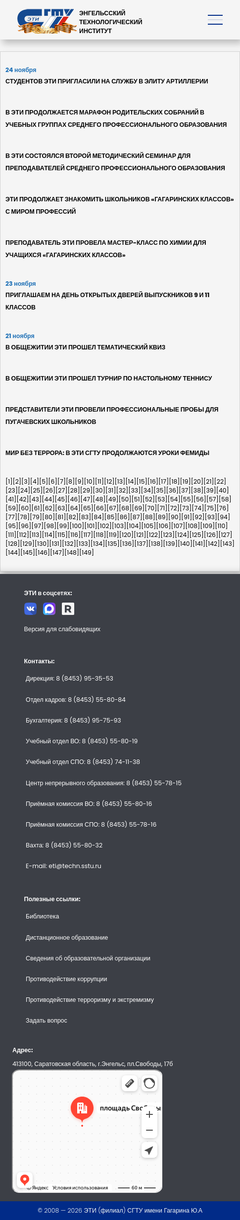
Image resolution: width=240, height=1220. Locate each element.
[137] (141, 543)
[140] (185, 543)
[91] (186, 517)
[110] (221, 526)
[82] (72, 517)
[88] (149, 517)
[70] (150, 508)
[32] (122, 490)
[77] (11, 517)
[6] (52, 481)
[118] (99, 535)
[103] (119, 526)
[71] (162, 508)
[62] (48, 508)
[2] (16, 481)
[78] (23, 517)
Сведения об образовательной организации (88, 958)
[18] (174, 481)
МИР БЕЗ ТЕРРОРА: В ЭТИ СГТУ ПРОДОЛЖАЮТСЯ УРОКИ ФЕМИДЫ (107, 453)
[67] (112, 508)
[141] (198, 543)
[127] (225, 535)
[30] (99, 490)
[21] (208, 481)
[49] (111, 499)
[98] (50, 526)
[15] (142, 481)
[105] (148, 526)
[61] (36, 508)
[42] (22, 499)
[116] (74, 535)
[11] (99, 481)
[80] (48, 517)
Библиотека (42, 916)
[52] (149, 499)
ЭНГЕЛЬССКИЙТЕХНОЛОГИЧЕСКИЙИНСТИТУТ (111, 22)
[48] (99, 499)
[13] (120, 481)
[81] (60, 517)
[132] (69, 543)
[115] (61, 535)
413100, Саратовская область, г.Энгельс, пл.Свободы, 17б (92, 1064)
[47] (86, 499)
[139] (170, 543)
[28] (73, 490)
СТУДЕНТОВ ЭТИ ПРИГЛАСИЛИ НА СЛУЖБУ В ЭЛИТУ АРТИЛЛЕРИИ (106, 81)
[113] (35, 535)
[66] (100, 508)
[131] (55, 543)
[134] (98, 543)
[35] (159, 490)
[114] (48, 535)
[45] (60, 499)
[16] (152, 481)
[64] (74, 508)
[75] (210, 508)
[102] (104, 526)
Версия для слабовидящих (62, 629)
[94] (223, 517)
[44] (48, 499)
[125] (196, 535)
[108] (192, 526)
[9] (79, 481)
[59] (11, 508)
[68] (125, 508)
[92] (198, 517)
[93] (211, 517)
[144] (12, 552)
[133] (83, 543)
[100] (76, 526)
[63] (61, 508)
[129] (27, 543)
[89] (161, 517)
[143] (227, 543)
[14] (130, 481)
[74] (198, 508)
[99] (62, 526)
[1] (8, 481)
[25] (36, 490)
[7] (61, 481)
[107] (178, 526)
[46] (73, 499)
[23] (11, 490)
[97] (37, 526)
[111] (10, 535)
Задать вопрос (46, 1020)
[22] (220, 481)
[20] (197, 481)
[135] (112, 543)
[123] (167, 535)
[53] (161, 499)
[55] (187, 499)
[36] (172, 490)
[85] (110, 517)
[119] (112, 535)
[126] (211, 535)
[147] (57, 552)
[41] (10, 499)
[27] (61, 490)
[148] (71, 552)
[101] (90, 526)
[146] (42, 552)
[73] (186, 508)
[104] (133, 526)
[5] (43, 481)
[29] (86, 490)
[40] (222, 490)
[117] (87, 535)
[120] (126, 535)
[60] (24, 508)
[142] (212, 543)
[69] (138, 508)
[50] (124, 499)
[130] (42, 543)
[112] (22, 535)
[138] (155, 543)
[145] (27, 552)
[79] (36, 517)
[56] (199, 499)
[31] (110, 490)
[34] (147, 490)
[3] (25, 481)
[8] (70, 481)
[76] (222, 508)
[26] (49, 490)
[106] (163, 526)
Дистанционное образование (67, 937)
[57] (212, 499)
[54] (174, 499)
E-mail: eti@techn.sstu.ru (63, 866)
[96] (24, 526)
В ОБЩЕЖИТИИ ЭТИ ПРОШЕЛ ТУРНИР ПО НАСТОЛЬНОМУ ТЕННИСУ (108, 378)
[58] (225, 499)
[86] (123, 517)
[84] (97, 517)
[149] (86, 552)
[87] (136, 517)
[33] (134, 490)
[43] (35, 499)
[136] (127, 543)
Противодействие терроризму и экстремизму (90, 999)
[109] (207, 526)
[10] (89, 481)
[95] (11, 526)
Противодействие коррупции (66, 979)
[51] (137, 499)
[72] (174, 508)
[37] (185, 490)
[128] (12, 543)
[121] (140, 535)
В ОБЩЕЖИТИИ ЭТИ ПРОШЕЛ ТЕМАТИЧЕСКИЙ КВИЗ (85, 347)
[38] (197, 490)
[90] (174, 517)
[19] (185, 481)
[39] (209, 490)
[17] (163, 481)
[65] (87, 508)
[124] (182, 535)
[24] (24, 490)
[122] (153, 535)
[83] (85, 517)
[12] (109, 481)
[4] (34, 481)
